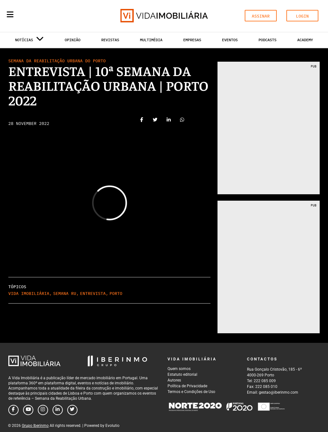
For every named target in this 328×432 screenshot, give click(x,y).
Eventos (230, 39)
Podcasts (267, 39)
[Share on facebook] (142, 121)
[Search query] (47, 16)
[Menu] (10, 14)
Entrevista (93, 293)
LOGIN (302, 16)
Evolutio (112, 425)
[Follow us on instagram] (43, 410)
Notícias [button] (29, 41)
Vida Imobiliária (28, 293)
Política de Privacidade (187, 386)
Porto (116, 293)
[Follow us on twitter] (72, 410)
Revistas (110, 39)
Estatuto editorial (182, 374)
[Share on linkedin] (169, 121)
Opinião (72, 39)
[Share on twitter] (155, 121)
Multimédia (151, 39)
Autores (174, 380)
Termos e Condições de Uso (191, 392)
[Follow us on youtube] (28, 410)
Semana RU (64, 293)
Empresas (192, 39)
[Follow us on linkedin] (58, 410)
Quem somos (179, 368)
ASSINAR (261, 16)
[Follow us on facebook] (13, 410)
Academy (305, 39)
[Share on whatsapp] (182, 121)
